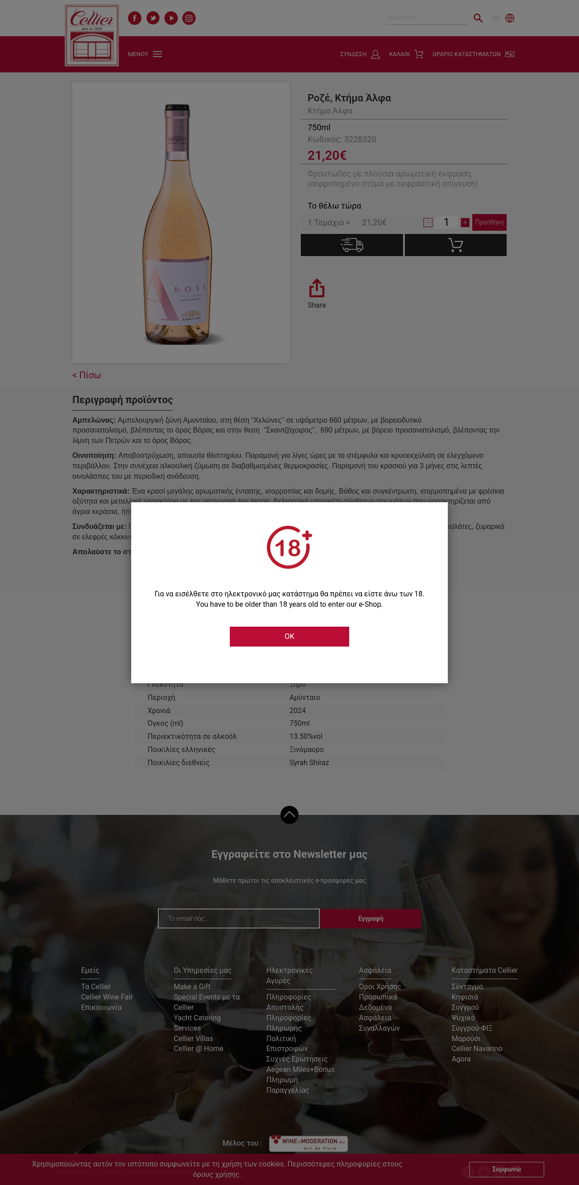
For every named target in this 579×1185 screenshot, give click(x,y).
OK (289, 636)
